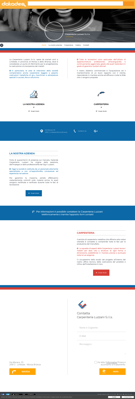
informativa (111, 362)
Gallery (78, 45)
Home (44, 45)
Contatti (86, 45)
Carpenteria (68, 45)
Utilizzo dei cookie (128, 394)
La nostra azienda (55, 45)
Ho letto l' (102, 362)
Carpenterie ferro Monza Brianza (73, 39)
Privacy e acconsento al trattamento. (113, 363)
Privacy (120, 394)
